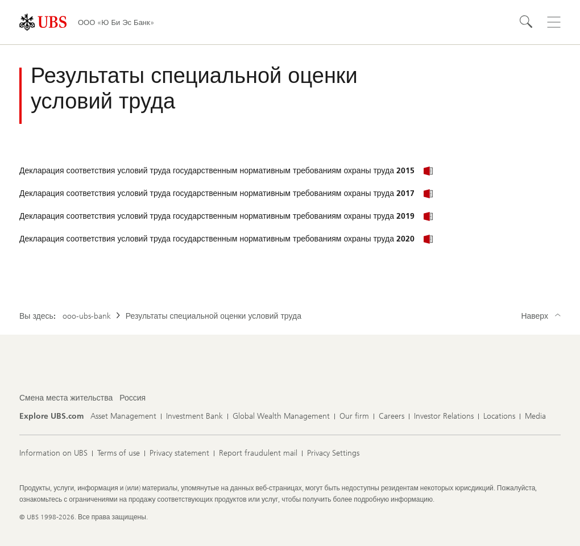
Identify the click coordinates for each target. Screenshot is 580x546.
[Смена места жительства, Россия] (132, 398)
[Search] (526, 22)
